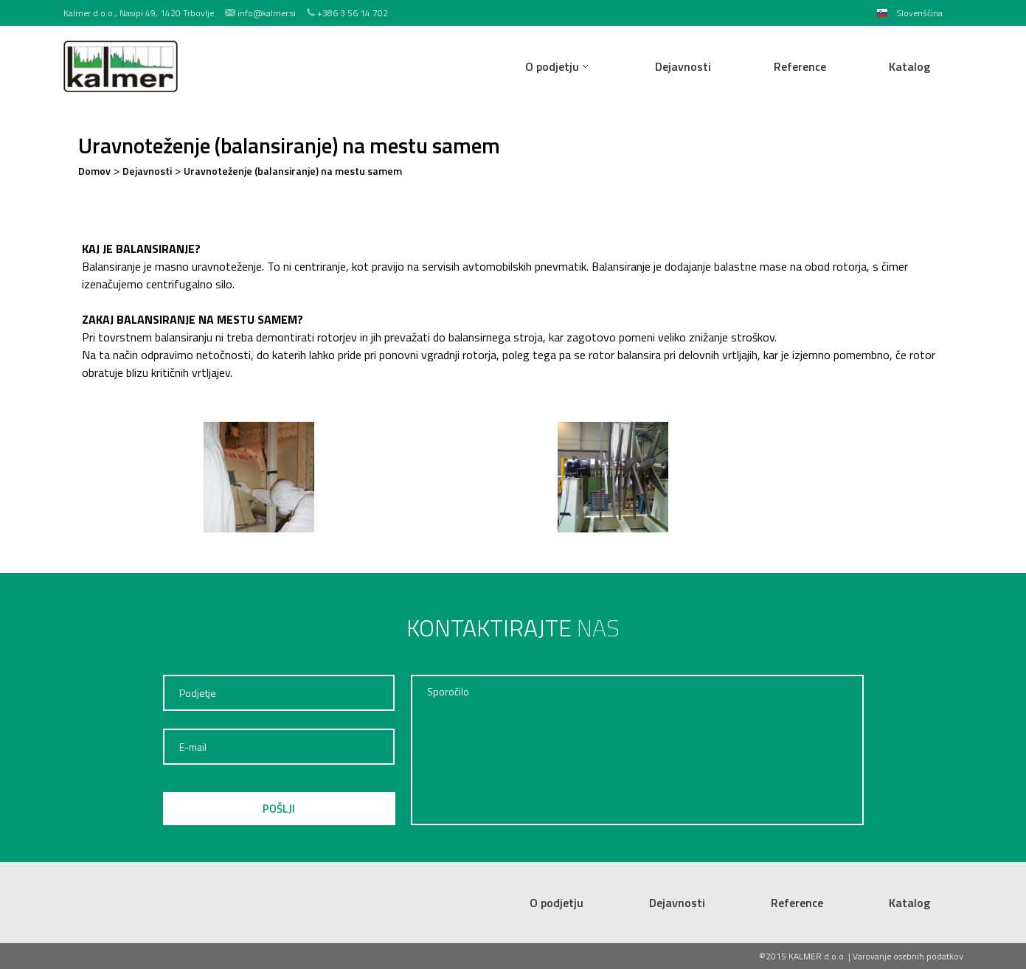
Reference (800, 66)
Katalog (909, 66)
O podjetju (552, 66)
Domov (94, 170)
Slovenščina (920, 13)
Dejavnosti (683, 66)
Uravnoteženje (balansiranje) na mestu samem (293, 170)
